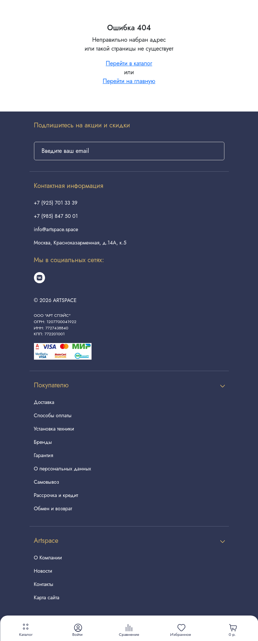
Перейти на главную (129, 81)
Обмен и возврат (53, 508)
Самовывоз (46, 482)
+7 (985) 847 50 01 (56, 216)
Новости (43, 571)
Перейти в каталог (129, 63)
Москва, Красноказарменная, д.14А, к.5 (80, 242)
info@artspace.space (56, 229)
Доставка (44, 402)
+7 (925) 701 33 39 (56, 202)
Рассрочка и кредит (56, 495)
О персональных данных (62, 468)
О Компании (48, 557)
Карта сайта (46, 597)
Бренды (43, 442)
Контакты (44, 584)
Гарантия (43, 455)
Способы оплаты (53, 415)
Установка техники (54, 428)
